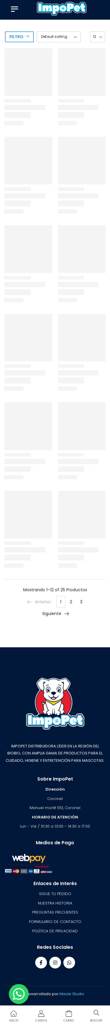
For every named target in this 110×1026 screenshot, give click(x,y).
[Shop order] (59, 36)
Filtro (16, 37)
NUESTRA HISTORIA (55, 903)
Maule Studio (72, 994)
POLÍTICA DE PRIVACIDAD (55, 931)
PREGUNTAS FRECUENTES (55, 912)
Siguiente (56, 613)
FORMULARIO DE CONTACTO (55, 921)
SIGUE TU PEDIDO (55, 894)
